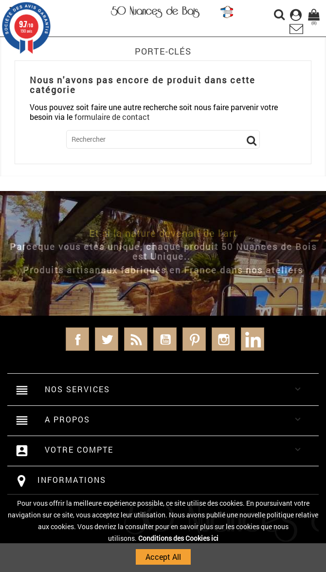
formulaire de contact (112, 117)
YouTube (165, 339)
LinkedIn (252, 339)
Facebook (77, 339)
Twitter (106, 339)
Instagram (223, 339)
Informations (71, 480)
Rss (136, 339)
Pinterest (194, 339)
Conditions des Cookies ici (178, 538)
